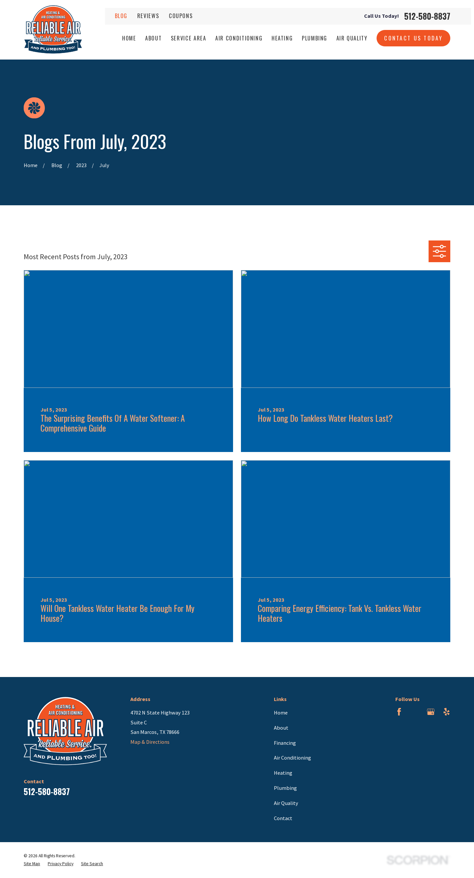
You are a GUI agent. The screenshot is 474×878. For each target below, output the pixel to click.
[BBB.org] (415, 711)
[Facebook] (399, 711)
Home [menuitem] (129, 38)
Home (281, 712)
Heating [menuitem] (282, 38)
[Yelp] (446, 711)
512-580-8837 (427, 16)
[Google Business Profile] (430, 711)
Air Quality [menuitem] (352, 38)
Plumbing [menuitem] (314, 38)
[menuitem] (32, 864)
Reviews (148, 16)
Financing (285, 743)
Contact (283, 818)
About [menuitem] (153, 38)
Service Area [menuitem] (188, 38)
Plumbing (285, 788)
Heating (283, 772)
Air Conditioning (292, 757)
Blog (121, 16)
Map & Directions (150, 742)
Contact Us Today (413, 38)
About (281, 727)
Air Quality (286, 803)
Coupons (181, 16)
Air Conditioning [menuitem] (238, 38)
